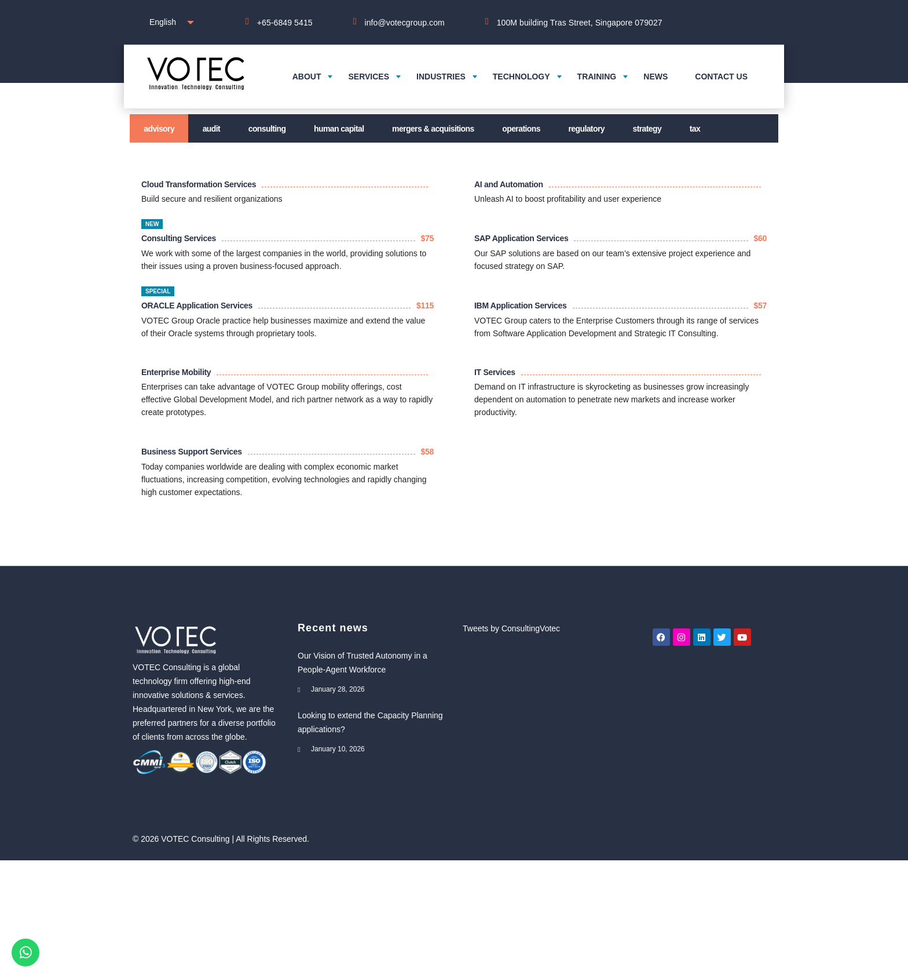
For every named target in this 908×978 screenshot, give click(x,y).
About (306, 76)
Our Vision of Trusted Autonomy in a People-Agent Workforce (362, 662)
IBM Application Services (520, 305)
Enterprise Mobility (176, 372)
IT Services (494, 372)
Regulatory (586, 128)
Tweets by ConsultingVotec (511, 628)
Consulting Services (178, 238)
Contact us (721, 76)
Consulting (267, 128)
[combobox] (169, 22)
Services (368, 76)
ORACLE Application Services (196, 305)
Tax (695, 128)
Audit (211, 128)
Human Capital (339, 128)
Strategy (647, 128)
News (655, 76)
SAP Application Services (521, 238)
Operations (521, 128)
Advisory (159, 128)
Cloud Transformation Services (198, 184)
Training (597, 76)
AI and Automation (508, 184)
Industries (441, 76)
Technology (521, 76)
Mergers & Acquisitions (433, 128)
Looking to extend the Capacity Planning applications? (370, 722)
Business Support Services (191, 451)
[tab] (159, 128)
